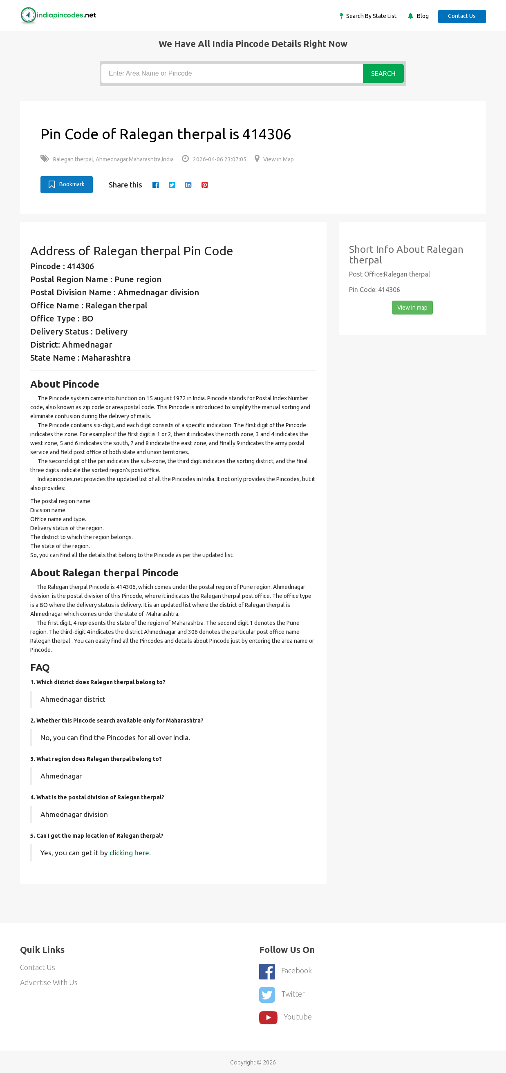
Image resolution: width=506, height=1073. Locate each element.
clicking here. (130, 852)
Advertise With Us (49, 983)
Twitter (282, 993)
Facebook (285, 970)
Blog (421, 16)
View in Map (274, 159)
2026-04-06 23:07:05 (214, 159)
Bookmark (67, 184)
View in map (412, 307)
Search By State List (369, 16)
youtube (285, 1015)
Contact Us (461, 16)
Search (383, 73)
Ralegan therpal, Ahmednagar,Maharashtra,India (107, 159)
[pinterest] (205, 185)
